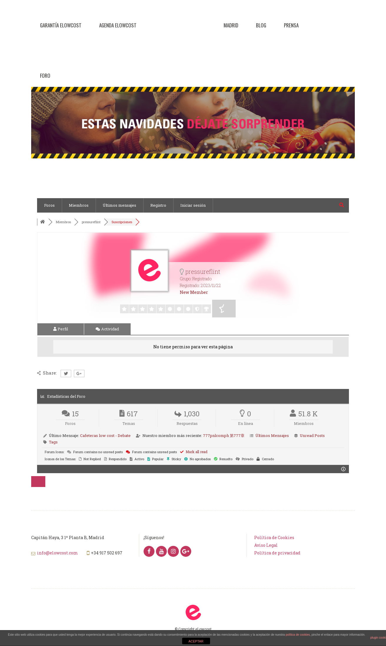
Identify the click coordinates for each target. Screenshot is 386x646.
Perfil (60, 329)
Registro (158, 205)
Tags (53, 442)
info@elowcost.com (57, 553)
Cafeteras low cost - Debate (105, 435)
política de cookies (298, 634)
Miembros (79, 205)
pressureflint (91, 222)
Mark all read (193, 451)
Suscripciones (122, 222)
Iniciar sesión (193, 205)
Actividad (107, 329)
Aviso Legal (266, 545)
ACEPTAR (195, 641)
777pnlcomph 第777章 (223, 435)
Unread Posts (312, 435)
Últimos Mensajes (272, 435)
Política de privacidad (277, 553)
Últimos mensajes (119, 205)
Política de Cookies (274, 537)
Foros (49, 205)
